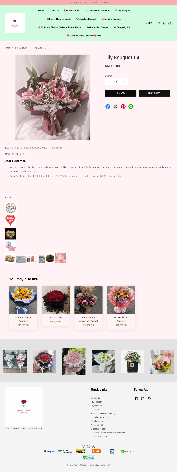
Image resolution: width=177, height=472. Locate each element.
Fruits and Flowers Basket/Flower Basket (108, 433)
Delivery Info (96, 410)
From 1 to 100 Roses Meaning (103, 414)
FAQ (108, 465)
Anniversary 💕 (97, 425)
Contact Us (95, 398)
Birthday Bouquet (98, 429)
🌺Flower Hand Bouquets (58, 19)
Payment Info (96, 406)
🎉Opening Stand (71, 11)
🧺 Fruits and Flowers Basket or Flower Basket (59, 27)
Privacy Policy (72, 465)
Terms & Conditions (97, 465)
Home (41, 11)
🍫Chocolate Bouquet (86, 19)
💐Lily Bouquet (122, 11)
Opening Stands (97, 422)
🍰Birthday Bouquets (111, 19)
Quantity (109, 76)
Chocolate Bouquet (99, 437)
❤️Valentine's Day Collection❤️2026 (84, 36)
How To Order (96, 402)
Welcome (83, 465)
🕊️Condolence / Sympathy (97, 11)
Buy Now (121, 93)
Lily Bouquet (21, 48)
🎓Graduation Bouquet (97, 27)
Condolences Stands (99, 418)
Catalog (54, 11)
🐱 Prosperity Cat (122, 27)
